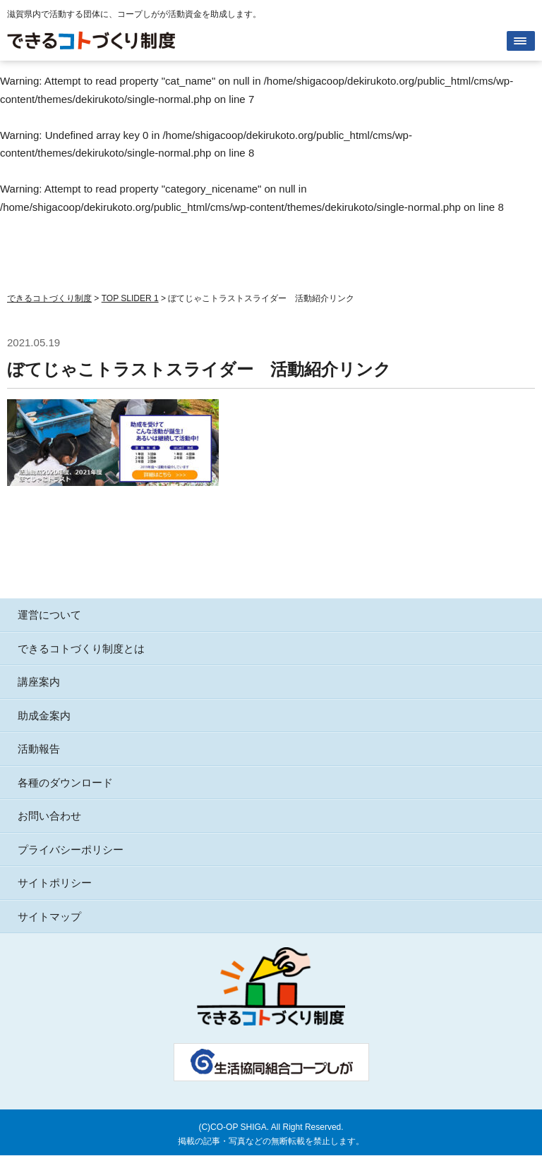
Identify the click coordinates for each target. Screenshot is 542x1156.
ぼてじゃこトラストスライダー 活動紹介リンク (199, 369)
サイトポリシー (55, 883)
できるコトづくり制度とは (81, 649)
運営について (49, 615)
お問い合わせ (49, 816)
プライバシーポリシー (71, 850)
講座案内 (39, 682)
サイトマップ (49, 917)
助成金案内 (44, 716)
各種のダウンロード (65, 783)
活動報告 (39, 749)
